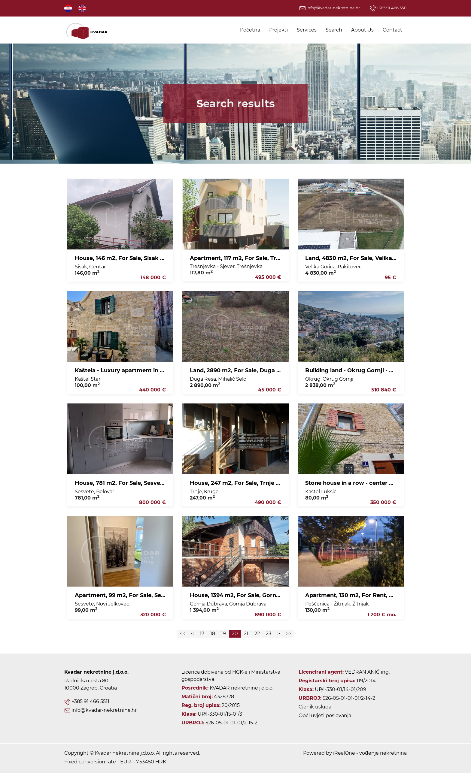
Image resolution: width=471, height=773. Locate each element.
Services (307, 30)
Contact (392, 30)
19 (223, 633)
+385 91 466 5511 (388, 7)
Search (334, 30)
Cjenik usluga (315, 707)
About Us (362, 30)
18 (212, 633)
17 (202, 633)
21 (246, 633)
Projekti (278, 30)
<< (182, 633)
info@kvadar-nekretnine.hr (329, 7)
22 (257, 633)
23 (268, 633)
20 (235, 633)
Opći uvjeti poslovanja (325, 715)
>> (288, 633)
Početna (250, 30)
